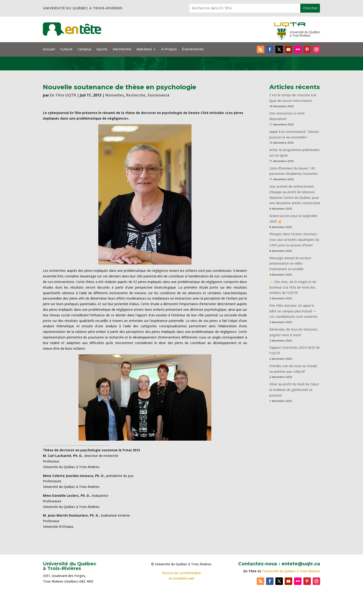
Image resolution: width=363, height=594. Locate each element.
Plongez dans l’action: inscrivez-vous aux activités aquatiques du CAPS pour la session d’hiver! (294, 239)
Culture (66, 49)
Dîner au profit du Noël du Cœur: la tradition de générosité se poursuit (294, 389)
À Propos (169, 49)
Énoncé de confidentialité (181, 573)
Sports (102, 49)
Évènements (193, 49)
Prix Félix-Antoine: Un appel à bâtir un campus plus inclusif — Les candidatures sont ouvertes (293, 311)
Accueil (49, 49)
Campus (84, 49)
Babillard (144, 49)
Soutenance (158, 95)
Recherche (122, 49)
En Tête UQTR (63, 95)
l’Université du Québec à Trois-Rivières (291, 571)
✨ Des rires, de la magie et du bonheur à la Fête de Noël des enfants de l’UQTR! (292, 287)
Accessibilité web (181, 578)
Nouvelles (114, 95)
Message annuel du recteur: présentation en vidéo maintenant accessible (290, 263)
